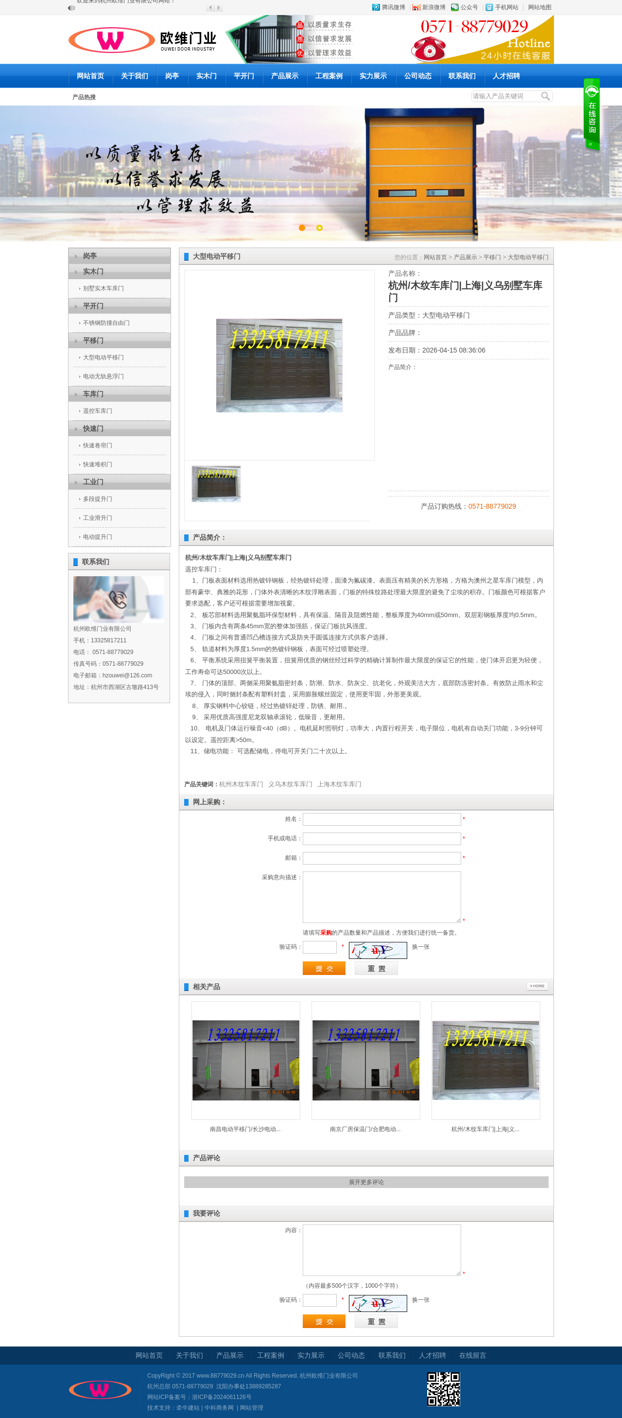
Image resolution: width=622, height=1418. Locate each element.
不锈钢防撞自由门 (106, 322)
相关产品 (206, 987)
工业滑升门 (97, 517)
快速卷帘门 (97, 445)
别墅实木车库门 (103, 288)
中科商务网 (219, 1407)
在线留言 (472, 1355)
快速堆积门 (97, 464)
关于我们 (134, 76)
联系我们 (462, 76)
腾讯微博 (393, 7)
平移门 (93, 340)
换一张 (421, 946)
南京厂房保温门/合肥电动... (365, 1129)
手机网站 (506, 7)
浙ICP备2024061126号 (222, 1397)
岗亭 (172, 76)
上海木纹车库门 (339, 784)
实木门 (206, 76)
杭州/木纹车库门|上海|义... (485, 1129)
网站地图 (540, 7)
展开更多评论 (366, 1182)
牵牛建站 (188, 1407)
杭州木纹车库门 (241, 784)
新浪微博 (434, 7)
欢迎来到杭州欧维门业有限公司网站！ (126, 7)
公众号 (469, 7)
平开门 (244, 76)
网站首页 (90, 76)
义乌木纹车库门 (290, 784)
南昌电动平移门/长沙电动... (245, 1129)
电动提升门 (97, 536)
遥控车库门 (97, 411)
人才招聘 (506, 76)
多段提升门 (97, 499)
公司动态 (418, 76)
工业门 (93, 482)
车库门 (93, 394)
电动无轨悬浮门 (103, 376)
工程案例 (329, 76)
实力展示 (373, 76)
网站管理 (251, 1407)
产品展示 (284, 76)
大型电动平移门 (103, 357)
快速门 (93, 428)
